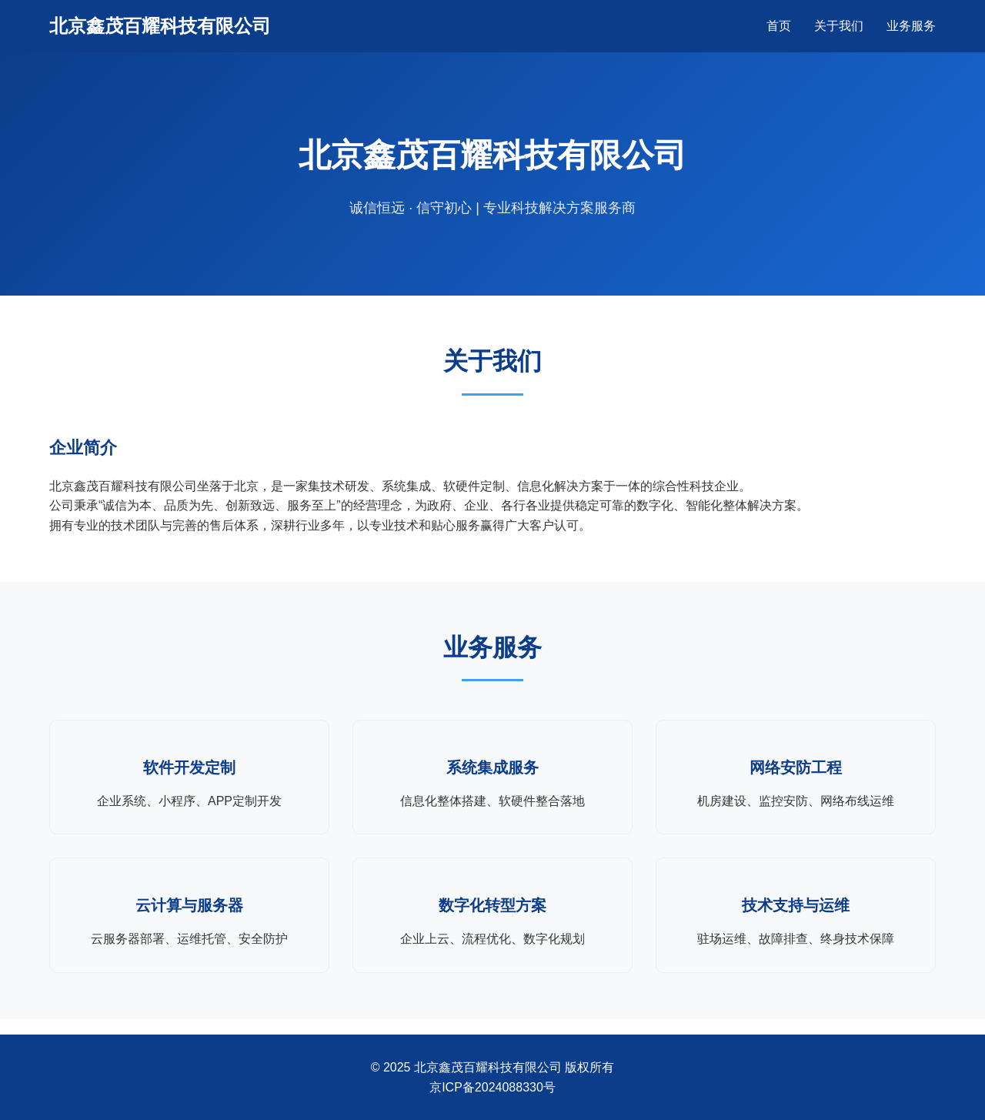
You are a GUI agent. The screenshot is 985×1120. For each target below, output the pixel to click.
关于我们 (838, 25)
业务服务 (911, 25)
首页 (778, 25)
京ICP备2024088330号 (492, 1087)
